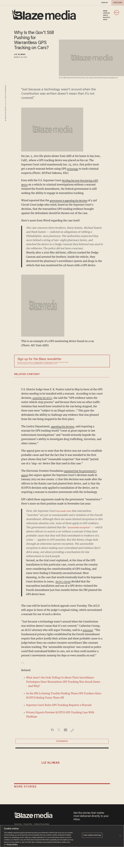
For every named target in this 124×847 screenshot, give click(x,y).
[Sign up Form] (90, 361)
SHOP (105, 19)
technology (73, 168)
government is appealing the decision (72, 200)
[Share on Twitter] (58, 730)
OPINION (106, 13)
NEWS (105, 11)
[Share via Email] (66, 730)
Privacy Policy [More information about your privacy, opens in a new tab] (12, 844)
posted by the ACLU (44, 397)
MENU (116, 12)
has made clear (65, 510)
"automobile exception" (80, 527)
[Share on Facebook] (51, 730)
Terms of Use (48, 362)
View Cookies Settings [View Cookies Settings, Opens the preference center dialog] (92, 836)
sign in (104, 3)
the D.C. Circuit (64, 581)
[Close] (120, 835)
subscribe (117, 3)
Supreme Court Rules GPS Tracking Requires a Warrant (59, 705)
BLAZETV (106, 17)
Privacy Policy (39, 362)
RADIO (105, 15)
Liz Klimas (21, 55)
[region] (62, 836)
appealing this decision (65, 426)
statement (89, 630)
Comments (62, 742)
